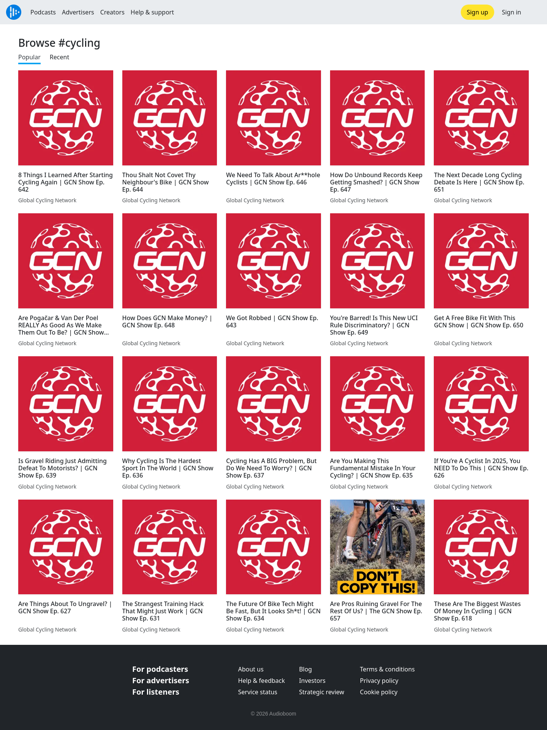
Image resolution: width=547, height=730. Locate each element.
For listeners (155, 692)
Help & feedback (261, 680)
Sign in (511, 12)
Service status (257, 692)
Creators (112, 12)
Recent (59, 57)
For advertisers (160, 680)
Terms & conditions (387, 669)
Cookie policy (379, 692)
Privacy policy (379, 680)
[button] (534, 12)
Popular (29, 57)
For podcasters (160, 669)
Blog (305, 669)
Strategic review (321, 692)
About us (251, 669)
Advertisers (78, 12)
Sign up (478, 12)
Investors (312, 680)
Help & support (152, 12)
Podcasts (43, 12)
